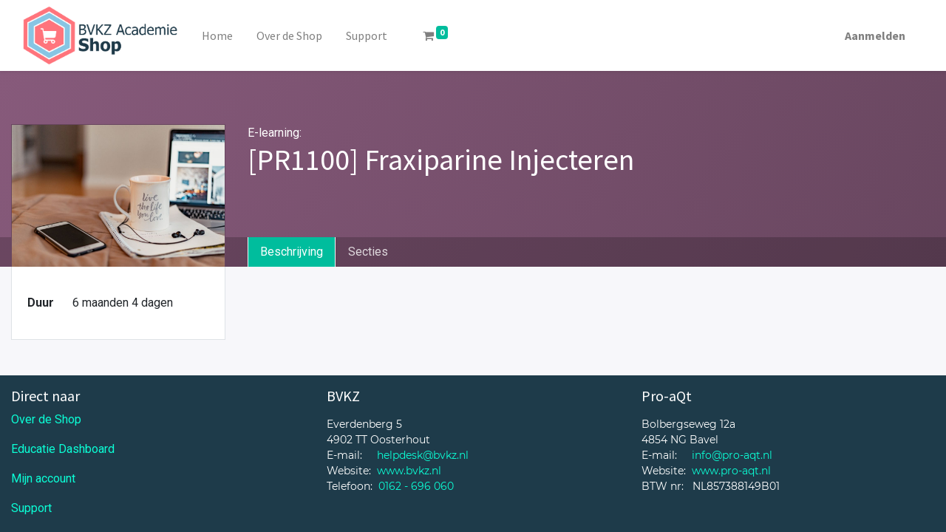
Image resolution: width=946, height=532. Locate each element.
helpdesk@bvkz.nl (423, 455)
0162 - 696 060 (416, 486)
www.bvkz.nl (409, 470)
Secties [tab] (368, 252)
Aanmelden (875, 35)
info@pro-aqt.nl (732, 455)
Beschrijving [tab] (291, 252)
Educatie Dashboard (63, 449)
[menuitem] (217, 35)
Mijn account (43, 478)
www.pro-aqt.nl (731, 470)
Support (31, 508)
